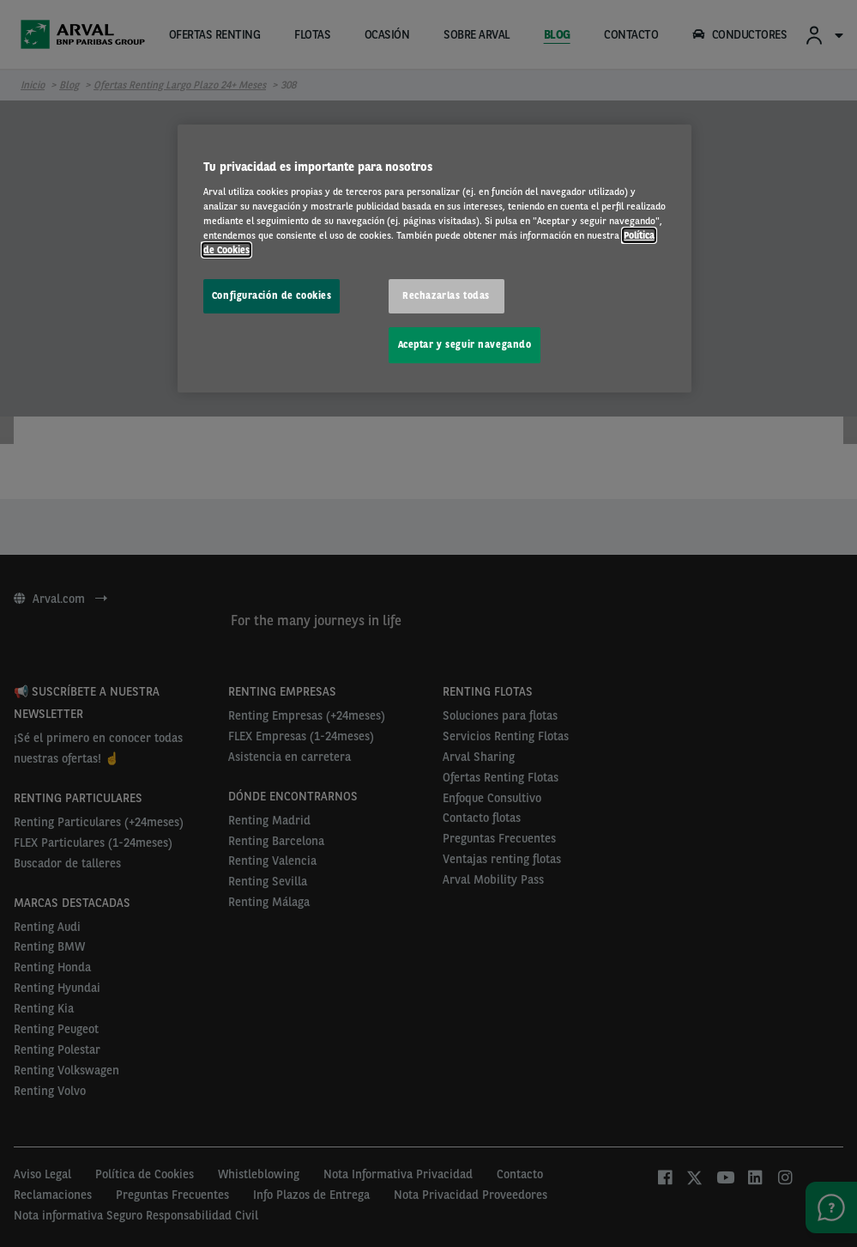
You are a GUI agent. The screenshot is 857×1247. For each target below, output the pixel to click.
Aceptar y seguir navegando (465, 344)
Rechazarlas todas (446, 295)
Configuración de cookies (272, 295)
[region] (434, 258)
